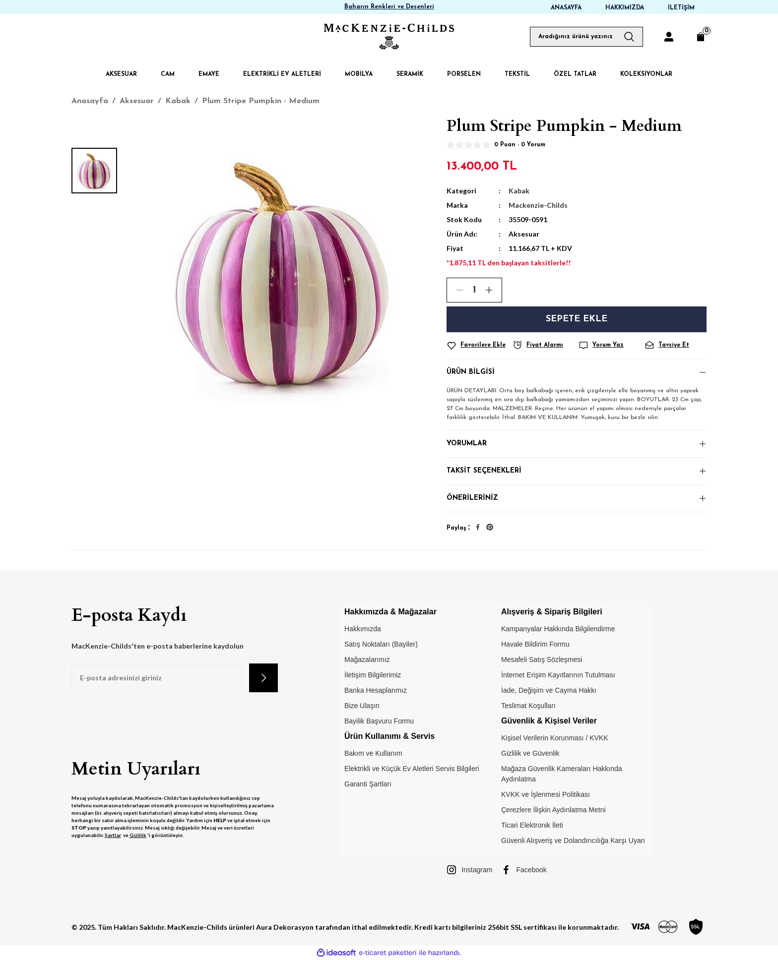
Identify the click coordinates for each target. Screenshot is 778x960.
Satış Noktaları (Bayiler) (381, 644)
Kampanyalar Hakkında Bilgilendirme (558, 629)
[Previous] (290, 7)
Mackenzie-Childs (538, 205)
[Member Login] (669, 37)
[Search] (586, 37)
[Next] (488, 7)
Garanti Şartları (367, 784)
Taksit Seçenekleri (484, 471)
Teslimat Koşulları (528, 706)
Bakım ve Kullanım (373, 753)
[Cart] (701, 37)
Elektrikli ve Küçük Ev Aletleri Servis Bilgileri (411, 769)
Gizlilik (138, 835)
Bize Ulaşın (362, 706)
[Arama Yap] (633, 37)
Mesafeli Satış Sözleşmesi (541, 659)
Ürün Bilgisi (471, 372)
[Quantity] (474, 290)
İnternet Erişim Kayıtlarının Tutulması (558, 675)
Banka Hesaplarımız (375, 690)
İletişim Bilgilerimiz (372, 675)
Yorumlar (467, 443)
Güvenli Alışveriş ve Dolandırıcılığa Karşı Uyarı (573, 840)
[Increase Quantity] (493, 290)
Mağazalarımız (367, 659)
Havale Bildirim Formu (535, 644)
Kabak (519, 190)
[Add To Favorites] (478, 345)
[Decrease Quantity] (455, 290)
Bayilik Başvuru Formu (379, 721)
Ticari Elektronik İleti (532, 825)
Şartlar (113, 835)
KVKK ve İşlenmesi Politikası (545, 794)
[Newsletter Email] (156, 677)
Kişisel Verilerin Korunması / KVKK (554, 738)
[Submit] (263, 677)
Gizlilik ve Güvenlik (530, 753)
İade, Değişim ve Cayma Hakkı (548, 690)
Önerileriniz (472, 498)
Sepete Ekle (576, 319)
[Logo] (389, 37)
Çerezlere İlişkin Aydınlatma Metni (553, 810)
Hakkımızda (362, 629)
